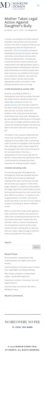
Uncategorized (31, 30)
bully (29, 201)
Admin (9, 30)
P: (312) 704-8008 (22, 327)
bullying (20, 50)
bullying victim (16, 105)
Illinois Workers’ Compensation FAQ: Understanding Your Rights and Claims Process (20, 261)
